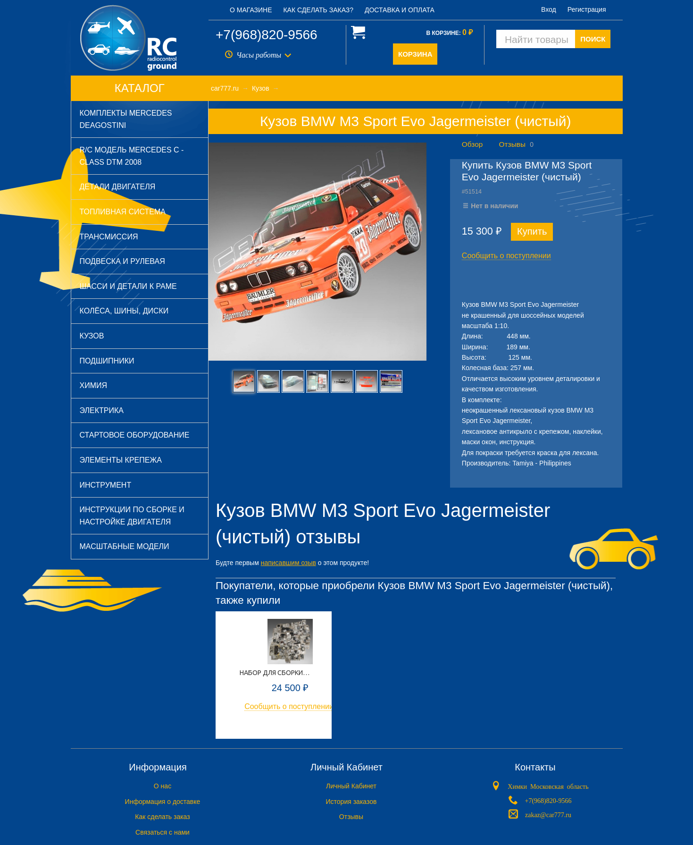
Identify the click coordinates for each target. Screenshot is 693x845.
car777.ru (225, 88)
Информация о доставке (162, 801)
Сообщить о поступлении (506, 256)
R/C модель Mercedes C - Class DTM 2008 (132, 156)
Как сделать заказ (162, 816)
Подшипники (107, 361)
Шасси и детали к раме (128, 286)
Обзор (472, 144)
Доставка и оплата (399, 10)
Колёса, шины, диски (124, 311)
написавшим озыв (288, 562)
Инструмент (106, 485)
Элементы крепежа (121, 460)
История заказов (351, 801)
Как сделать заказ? (318, 10)
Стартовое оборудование (135, 435)
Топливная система (123, 212)
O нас (162, 786)
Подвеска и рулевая (122, 261)
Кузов (92, 336)
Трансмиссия (109, 237)
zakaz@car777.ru (548, 814)
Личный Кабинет (351, 786)
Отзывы (512, 144)
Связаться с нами (162, 832)
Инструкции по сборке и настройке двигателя (132, 516)
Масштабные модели (124, 546)
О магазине (251, 10)
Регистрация (587, 9)
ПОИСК (592, 39)
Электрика (102, 410)
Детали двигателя (118, 187)
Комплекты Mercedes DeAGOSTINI (126, 119)
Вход (548, 9)
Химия (94, 385)
